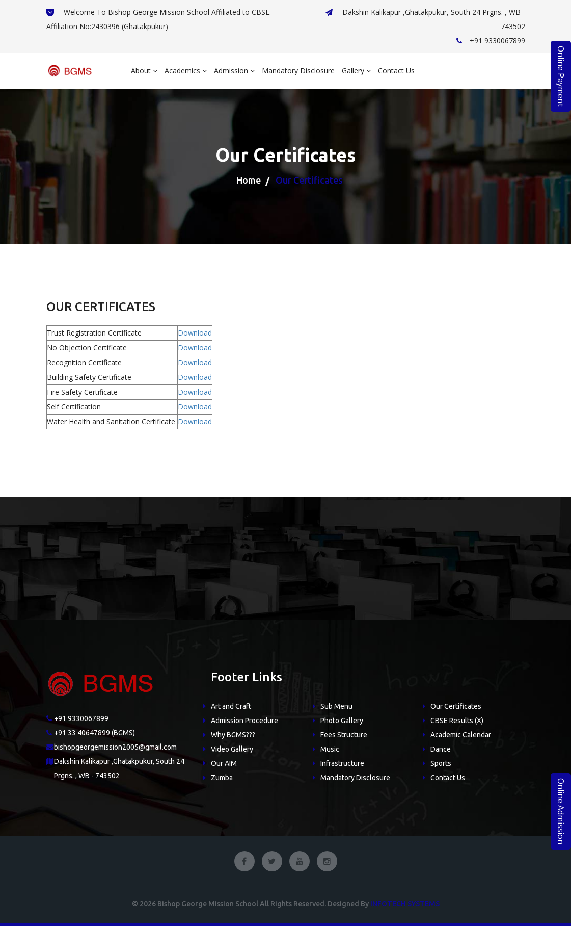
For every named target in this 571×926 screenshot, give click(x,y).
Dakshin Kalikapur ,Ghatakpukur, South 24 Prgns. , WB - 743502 (425, 19)
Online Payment (560, 76)
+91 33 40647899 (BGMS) (94, 733)
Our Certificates (455, 706)
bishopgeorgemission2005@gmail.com (115, 747)
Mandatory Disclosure (298, 70)
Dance (440, 749)
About (144, 70)
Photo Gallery (341, 720)
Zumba (222, 778)
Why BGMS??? (233, 735)
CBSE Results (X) (456, 720)
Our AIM (224, 763)
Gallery (356, 70)
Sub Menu (336, 706)
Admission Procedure (244, 720)
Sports (440, 763)
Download (195, 333)
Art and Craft (231, 706)
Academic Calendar (460, 735)
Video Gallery (232, 749)
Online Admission (560, 811)
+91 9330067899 (490, 40)
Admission (234, 70)
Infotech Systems (405, 903)
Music (329, 749)
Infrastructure (342, 763)
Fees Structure (343, 735)
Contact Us (396, 70)
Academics (186, 70)
